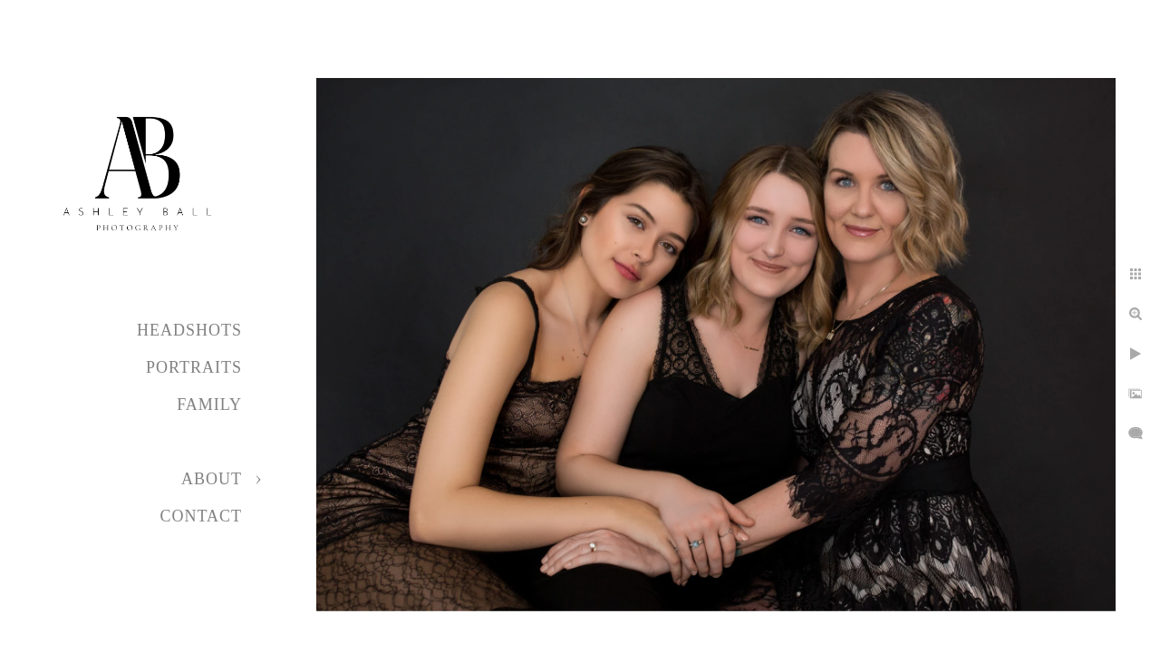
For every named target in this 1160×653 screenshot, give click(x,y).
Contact (201, 516)
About (211, 479)
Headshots (189, 330)
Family (209, 404)
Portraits (194, 367)
